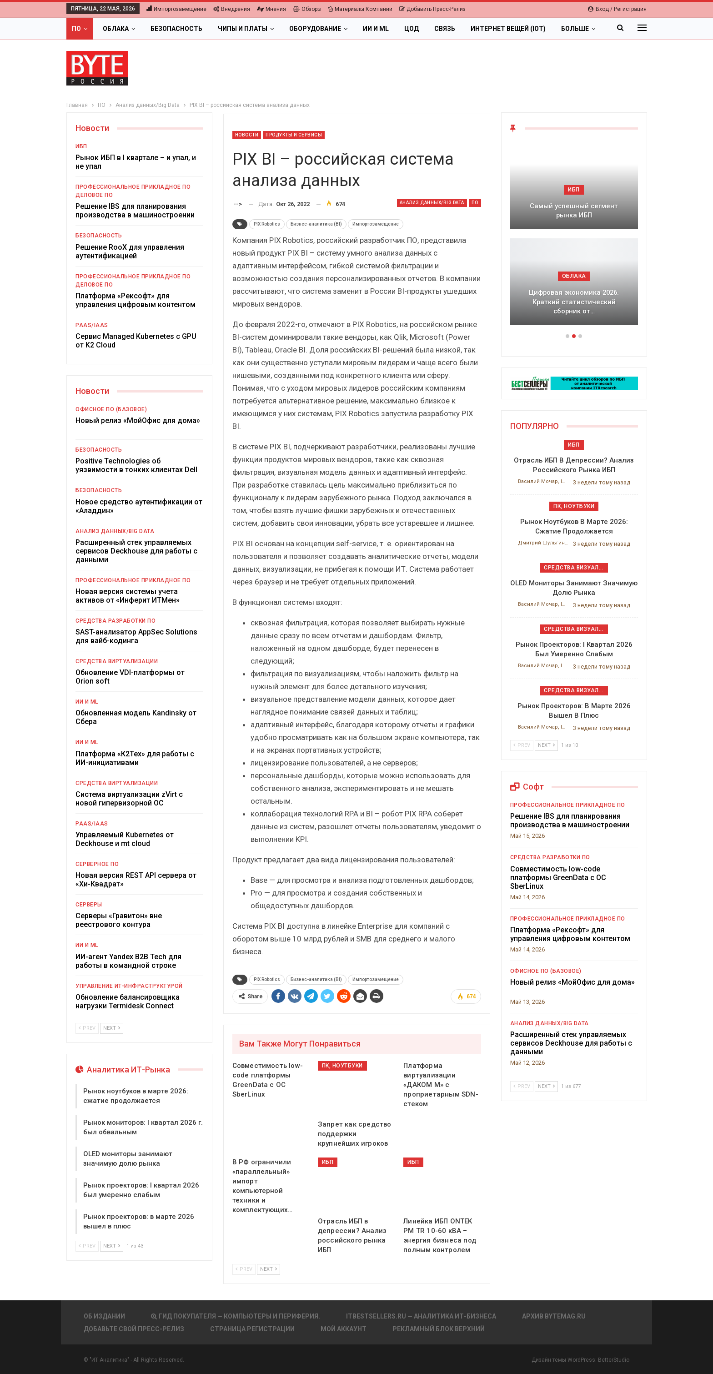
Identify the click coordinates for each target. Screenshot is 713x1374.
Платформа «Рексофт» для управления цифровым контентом (135, 300)
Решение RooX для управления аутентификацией (129, 251)
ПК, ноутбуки (342, 1065)
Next (268, 1269)
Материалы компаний (360, 9)
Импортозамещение (176, 9)
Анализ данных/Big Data (432, 202)
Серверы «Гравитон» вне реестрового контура (118, 920)
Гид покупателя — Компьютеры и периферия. (235, 1316)
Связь (444, 28)
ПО (76, 28)
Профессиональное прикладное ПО (133, 187)
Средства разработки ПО (115, 621)
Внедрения (231, 9)
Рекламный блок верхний (438, 1329)
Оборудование (315, 28)
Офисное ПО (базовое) (111, 409)
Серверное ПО (97, 864)
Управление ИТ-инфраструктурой (129, 986)
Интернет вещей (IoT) (508, 28)
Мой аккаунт (344, 1329)
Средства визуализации (576, 567)
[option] (574, 238)
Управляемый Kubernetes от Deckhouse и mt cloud (124, 839)
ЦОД (411, 28)
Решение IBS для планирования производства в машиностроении (135, 210)
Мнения (271, 9)
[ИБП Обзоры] (574, 382)
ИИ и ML (376, 28)
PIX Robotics (267, 223)
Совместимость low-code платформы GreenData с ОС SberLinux (558, 878)
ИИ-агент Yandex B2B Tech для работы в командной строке (128, 961)
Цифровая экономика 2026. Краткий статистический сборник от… (574, 301)
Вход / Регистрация (617, 9)
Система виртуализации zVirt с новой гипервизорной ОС (129, 798)
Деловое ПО (94, 195)
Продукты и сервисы (294, 134)
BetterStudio (613, 1360)
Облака (116, 28)
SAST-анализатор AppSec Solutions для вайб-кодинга (136, 636)
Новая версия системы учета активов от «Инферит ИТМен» (127, 595)
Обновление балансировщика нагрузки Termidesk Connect (127, 1001)
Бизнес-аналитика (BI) (316, 223)
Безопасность (176, 28)
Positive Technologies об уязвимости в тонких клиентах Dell (136, 465)
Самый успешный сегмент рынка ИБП (574, 211)
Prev (244, 1269)
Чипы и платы (242, 28)
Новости (247, 134)
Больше (575, 28)
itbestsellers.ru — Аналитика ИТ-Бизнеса (421, 1316)
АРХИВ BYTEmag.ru (554, 1316)
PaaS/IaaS (91, 325)
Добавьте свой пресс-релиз (134, 1329)
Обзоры (307, 9)
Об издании (104, 1316)
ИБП (328, 1162)
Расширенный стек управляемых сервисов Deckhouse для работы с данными (136, 551)
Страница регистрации (252, 1329)
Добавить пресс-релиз (432, 9)
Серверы (88, 904)
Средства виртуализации (116, 661)
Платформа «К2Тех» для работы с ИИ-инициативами (134, 758)
